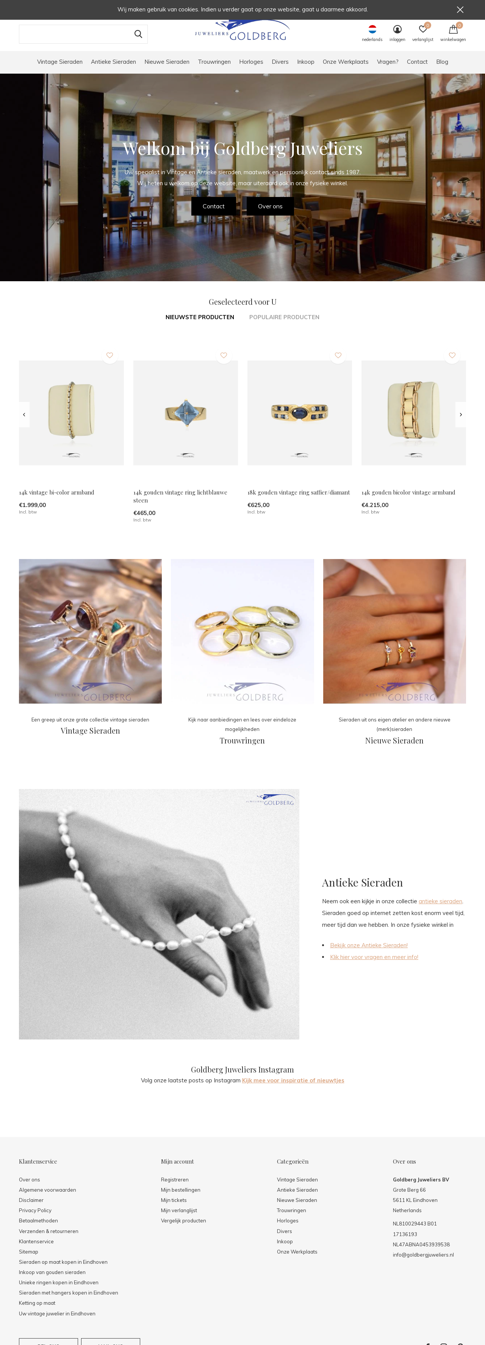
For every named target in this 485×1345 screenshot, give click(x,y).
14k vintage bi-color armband (56, 500)
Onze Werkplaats (346, 69)
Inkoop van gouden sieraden (52, 1280)
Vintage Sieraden (60, 69)
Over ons (270, 213)
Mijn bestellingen (180, 1197)
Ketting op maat (37, 1310)
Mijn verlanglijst (179, 1218)
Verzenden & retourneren (48, 1239)
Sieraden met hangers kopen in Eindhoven (68, 1300)
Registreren (175, 1187)
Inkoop (305, 69)
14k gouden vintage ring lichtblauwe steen (180, 504)
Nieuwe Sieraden (166, 69)
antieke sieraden (440, 908)
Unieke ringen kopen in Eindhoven (59, 1290)
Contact (417, 69)
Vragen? (388, 69)
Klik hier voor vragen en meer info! (374, 964)
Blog (442, 69)
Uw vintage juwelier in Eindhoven (57, 1321)
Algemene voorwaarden (47, 1197)
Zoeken (137, 41)
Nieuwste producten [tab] (200, 324)
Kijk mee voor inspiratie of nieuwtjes (293, 1087)
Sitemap (28, 1259)
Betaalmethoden (38, 1228)
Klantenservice (36, 1249)
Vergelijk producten (183, 1228)
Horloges (251, 69)
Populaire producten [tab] (284, 324)
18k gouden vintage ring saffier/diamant (298, 500)
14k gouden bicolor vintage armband (408, 500)
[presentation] (24, 422)
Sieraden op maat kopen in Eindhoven (63, 1269)
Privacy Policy (35, 1218)
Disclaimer (31, 1208)
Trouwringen (214, 69)
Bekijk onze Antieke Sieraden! (369, 952)
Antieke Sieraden (113, 69)
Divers (280, 69)
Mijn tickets (174, 1208)
